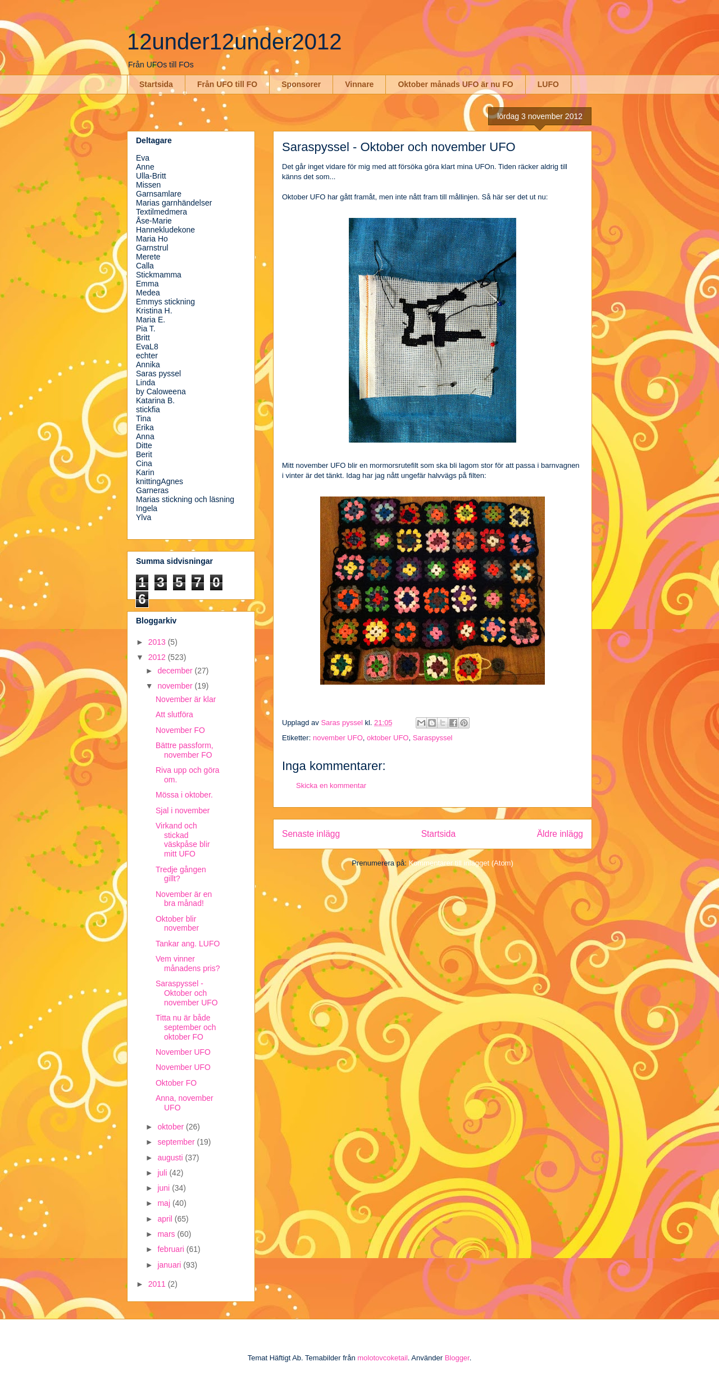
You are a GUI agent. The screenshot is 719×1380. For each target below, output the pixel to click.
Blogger (457, 1358)
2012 (158, 657)
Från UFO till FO (227, 84)
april (165, 1218)
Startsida (156, 84)
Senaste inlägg (311, 834)
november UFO (338, 738)
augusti (171, 1157)
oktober (171, 1126)
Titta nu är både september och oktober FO (186, 1027)
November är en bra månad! (184, 899)
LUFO (548, 84)
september (177, 1141)
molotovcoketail (382, 1358)
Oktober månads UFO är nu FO (455, 84)
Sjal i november (183, 810)
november (175, 685)
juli (163, 1172)
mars (167, 1233)
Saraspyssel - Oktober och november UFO (187, 993)
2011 (158, 1283)
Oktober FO (176, 1082)
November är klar (186, 699)
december (175, 670)
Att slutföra (174, 714)
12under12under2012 (234, 41)
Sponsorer (301, 84)
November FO (180, 730)
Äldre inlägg (560, 834)
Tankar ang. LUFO (188, 943)
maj (164, 1203)
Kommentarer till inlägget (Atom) (460, 863)
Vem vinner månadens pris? (188, 963)
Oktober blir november (177, 923)
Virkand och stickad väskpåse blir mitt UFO (183, 839)
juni (164, 1187)
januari (170, 1264)
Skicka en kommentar (331, 785)
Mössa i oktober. (184, 794)
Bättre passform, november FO (184, 750)
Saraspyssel (433, 738)
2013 (158, 641)
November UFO (183, 1051)
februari (171, 1249)
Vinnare (359, 84)
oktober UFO (387, 738)
